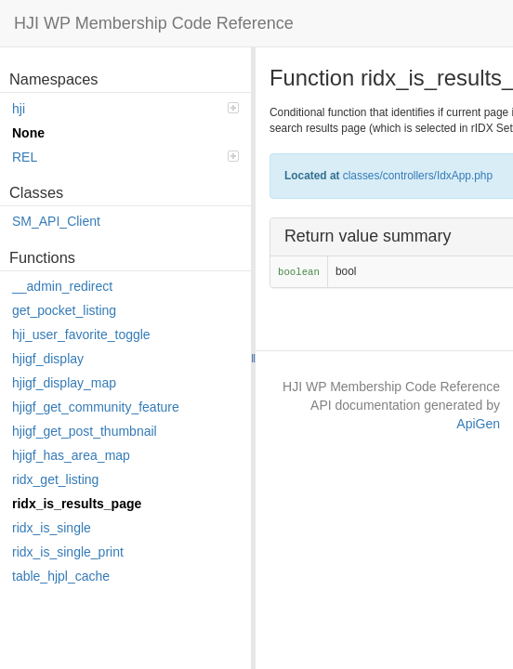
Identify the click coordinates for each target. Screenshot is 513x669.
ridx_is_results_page (76, 503)
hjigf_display (48, 358)
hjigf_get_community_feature (95, 407)
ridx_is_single (51, 527)
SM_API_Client (56, 221)
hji (125, 108)
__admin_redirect (62, 286)
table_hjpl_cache (61, 576)
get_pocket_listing (64, 310)
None (28, 132)
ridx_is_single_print (68, 551)
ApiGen (478, 423)
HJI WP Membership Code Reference (154, 23)
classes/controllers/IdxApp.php (418, 175)
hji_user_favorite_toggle (81, 334)
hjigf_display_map (64, 382)
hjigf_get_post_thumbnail (84, 431)
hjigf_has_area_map (71, 455)
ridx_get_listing (55, 479)
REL (125, 157)
